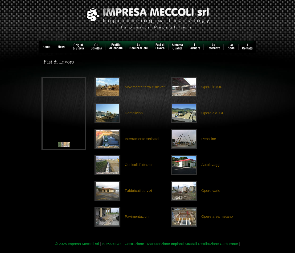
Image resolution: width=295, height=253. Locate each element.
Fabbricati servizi (138, 191)
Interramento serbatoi (142, 139)
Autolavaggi (210, 165)
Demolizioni (134, 113)
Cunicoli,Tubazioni (139, 165)
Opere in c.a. (211, 87)
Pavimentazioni (137, 216)
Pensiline (208, 139)
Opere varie (210, 191)
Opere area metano (217, 216)
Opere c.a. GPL (214, 113)
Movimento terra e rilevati (145, 87)
